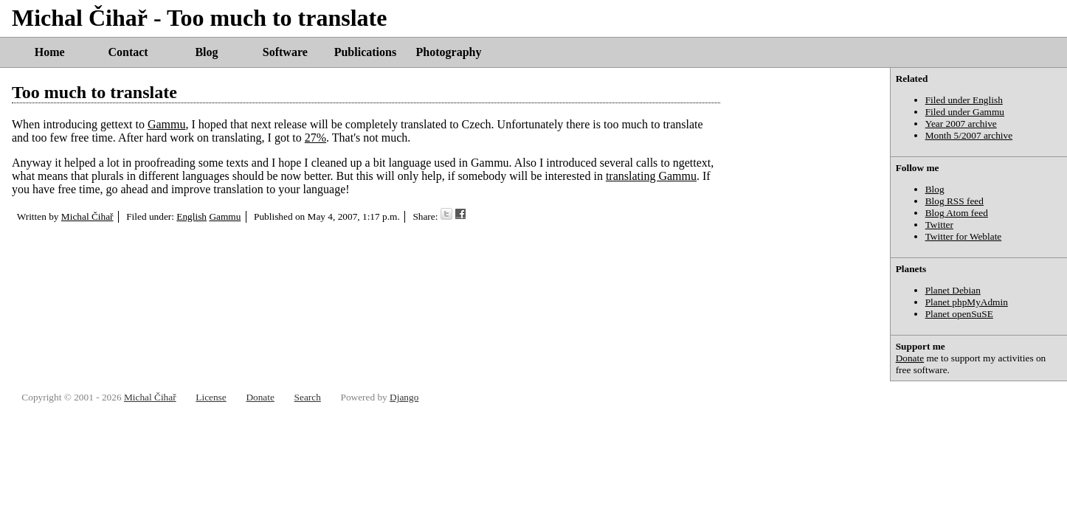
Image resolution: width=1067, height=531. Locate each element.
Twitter (939, 224)
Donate (910, 358)
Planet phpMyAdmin (966, 302)
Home (50, 52)
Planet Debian (953, 290)
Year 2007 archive (961, 123)
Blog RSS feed (954, 200)
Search (307, 397)
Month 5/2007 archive (968, 135)
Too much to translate (94, 92)
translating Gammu (651, 176)
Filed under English (964, 99)
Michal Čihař (87, 216)
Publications (365, 52)
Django (404, 397)
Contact (128, 52)
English (191, 216)
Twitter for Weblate (963, 236)
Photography (449, 52)
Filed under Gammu (964, 111)
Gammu (167, 124)
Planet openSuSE (959, 313)
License (211, 397)
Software (285, 52)
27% (315, 137)
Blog (206, 52)
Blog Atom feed (956, 212)
